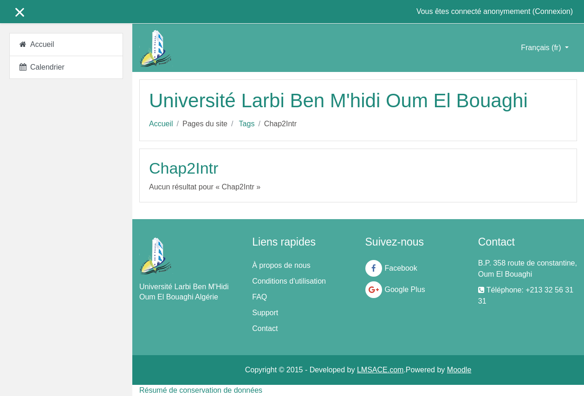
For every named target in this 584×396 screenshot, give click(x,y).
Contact (265, 328)
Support (265, 313)
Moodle (459, 370)
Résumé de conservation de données (200, 390)
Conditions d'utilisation (289, 281)
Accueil (161, 124)
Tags (247, 124)
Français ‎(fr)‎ (542, 48)
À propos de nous (281, 265)
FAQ (259, 297)
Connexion (553, 11)
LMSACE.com (380, 370)
